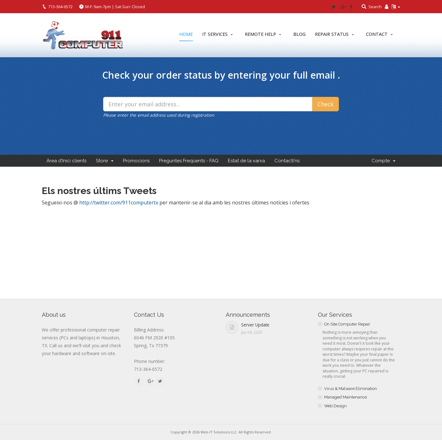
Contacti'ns (287, 161)
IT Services (215, 34)
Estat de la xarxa (246, 161)
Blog (299, 34)
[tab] (359, 324)
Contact (377, 34)
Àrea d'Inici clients (66, 161)
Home (186, 35)
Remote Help (260, 34)
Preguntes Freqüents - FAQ (188, 161)
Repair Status (332, 34)
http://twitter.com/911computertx (118, 202)
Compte (383, 161)
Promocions (136, 161)
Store (104, 161)
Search (375, 6)
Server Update (255, 325)
